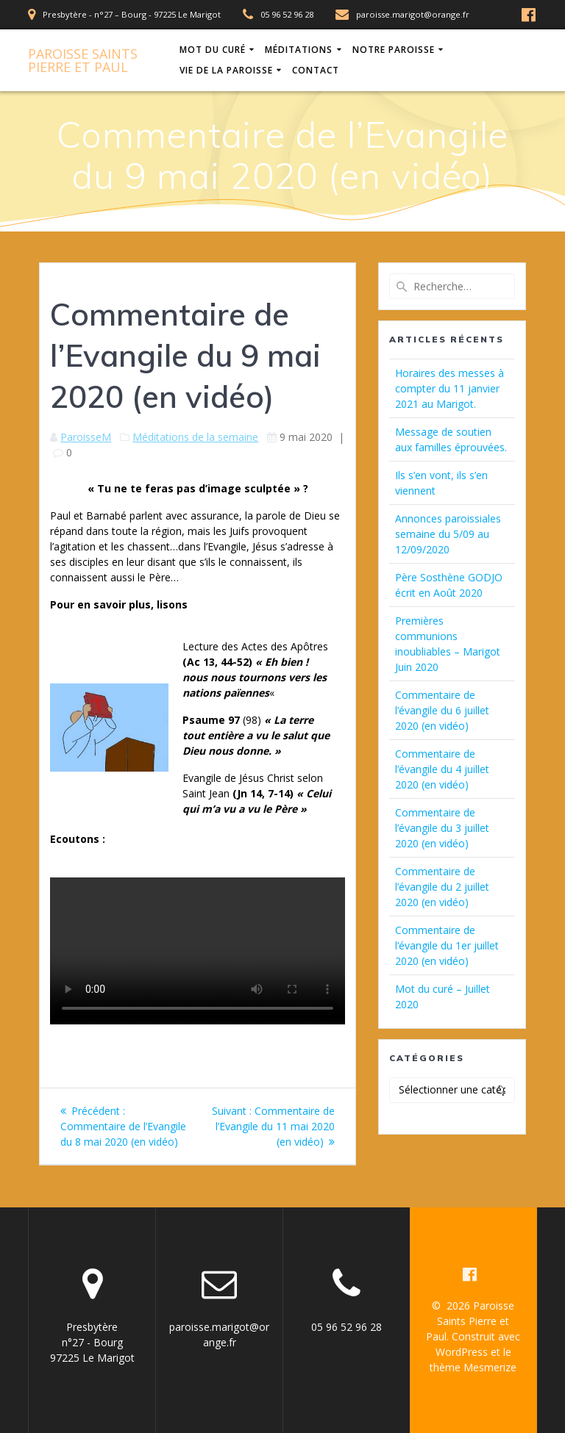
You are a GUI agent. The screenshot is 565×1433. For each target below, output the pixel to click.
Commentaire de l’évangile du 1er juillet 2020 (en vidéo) (447, 945)
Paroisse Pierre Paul (83, 60)
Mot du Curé (213, 49)
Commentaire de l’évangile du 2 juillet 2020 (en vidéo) (442, 886)
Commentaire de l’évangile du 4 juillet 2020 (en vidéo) (442, 769)
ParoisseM (85, 437)
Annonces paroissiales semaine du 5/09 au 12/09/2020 (448, 533)
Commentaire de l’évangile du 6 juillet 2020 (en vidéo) (442, 710)
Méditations (299, 49)
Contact (315, 70)
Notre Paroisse (393, 49)
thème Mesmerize (473, 1367)
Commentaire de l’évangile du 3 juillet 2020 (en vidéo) (442, 827)
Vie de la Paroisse (226, 70)
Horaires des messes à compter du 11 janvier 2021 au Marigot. (449, 388)
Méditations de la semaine (195, 437)
